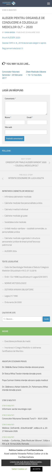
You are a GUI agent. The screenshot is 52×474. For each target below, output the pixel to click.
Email (30, 117)
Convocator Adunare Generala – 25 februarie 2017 (12, 74)
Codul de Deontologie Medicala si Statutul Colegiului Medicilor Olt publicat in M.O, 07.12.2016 (25, 269)
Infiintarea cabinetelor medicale (18, 196)
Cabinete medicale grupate (16, 216)
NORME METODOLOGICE (15, 283)
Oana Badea (10, 32)
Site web (8, 127)
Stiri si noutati (9, 10)
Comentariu (10, 98)
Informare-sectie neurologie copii (16, 409)
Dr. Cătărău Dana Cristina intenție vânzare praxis (23, 367)
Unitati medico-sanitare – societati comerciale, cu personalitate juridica (24, 230)
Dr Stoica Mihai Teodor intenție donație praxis (21, 373)
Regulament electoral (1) (12, 48)
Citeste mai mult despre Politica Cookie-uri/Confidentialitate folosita (26, 463)
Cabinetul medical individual (16, 209)
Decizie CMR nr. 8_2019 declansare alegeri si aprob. (24, 43)
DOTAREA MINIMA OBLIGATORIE (19, 289)
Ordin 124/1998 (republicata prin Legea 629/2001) (26, 277)
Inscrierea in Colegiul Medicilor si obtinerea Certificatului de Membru (21, 349)
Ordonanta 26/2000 (13, 302)
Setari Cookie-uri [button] (19, 469)
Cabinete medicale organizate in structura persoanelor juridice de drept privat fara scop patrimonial (21, 241)
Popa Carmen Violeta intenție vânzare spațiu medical (25, 380)
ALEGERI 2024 (11, 251)
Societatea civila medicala (15, 222)
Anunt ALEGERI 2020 (11, 37)
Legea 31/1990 (11, 296)
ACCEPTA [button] (36, 469)
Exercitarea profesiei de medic (17, 341)
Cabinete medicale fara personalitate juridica (23, 203)
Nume (8, 117)
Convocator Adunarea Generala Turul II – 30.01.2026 (24, 418)
